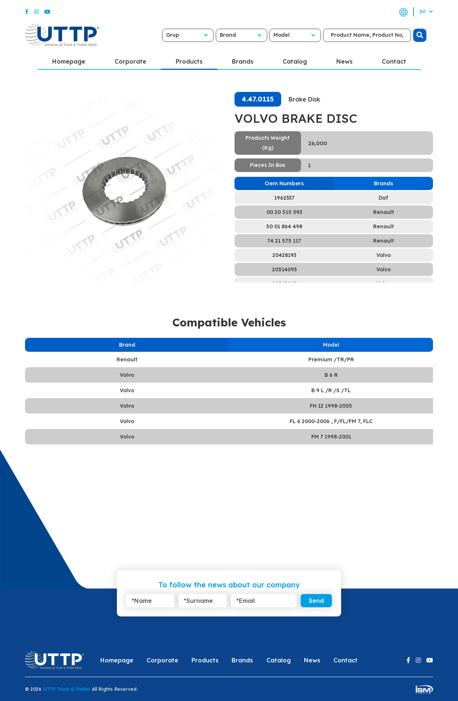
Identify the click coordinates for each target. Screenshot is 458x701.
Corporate (130, 61)
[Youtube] (47, 11)
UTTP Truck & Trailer (66, 689)
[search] (419, 35)
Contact (394, 61)
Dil (426, 11)
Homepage (68, 61)
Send (316, 600)
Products (189, 61)
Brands (242, 61)
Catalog (295, 61)
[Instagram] (36, 11)
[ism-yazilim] (424, 689)
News (344, 61)
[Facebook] (26, 11)
